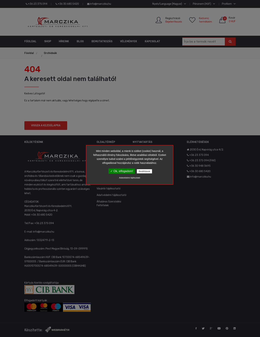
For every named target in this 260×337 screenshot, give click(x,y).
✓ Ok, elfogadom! (121, 171)
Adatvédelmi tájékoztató (129, 178)
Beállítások (144, 171)
